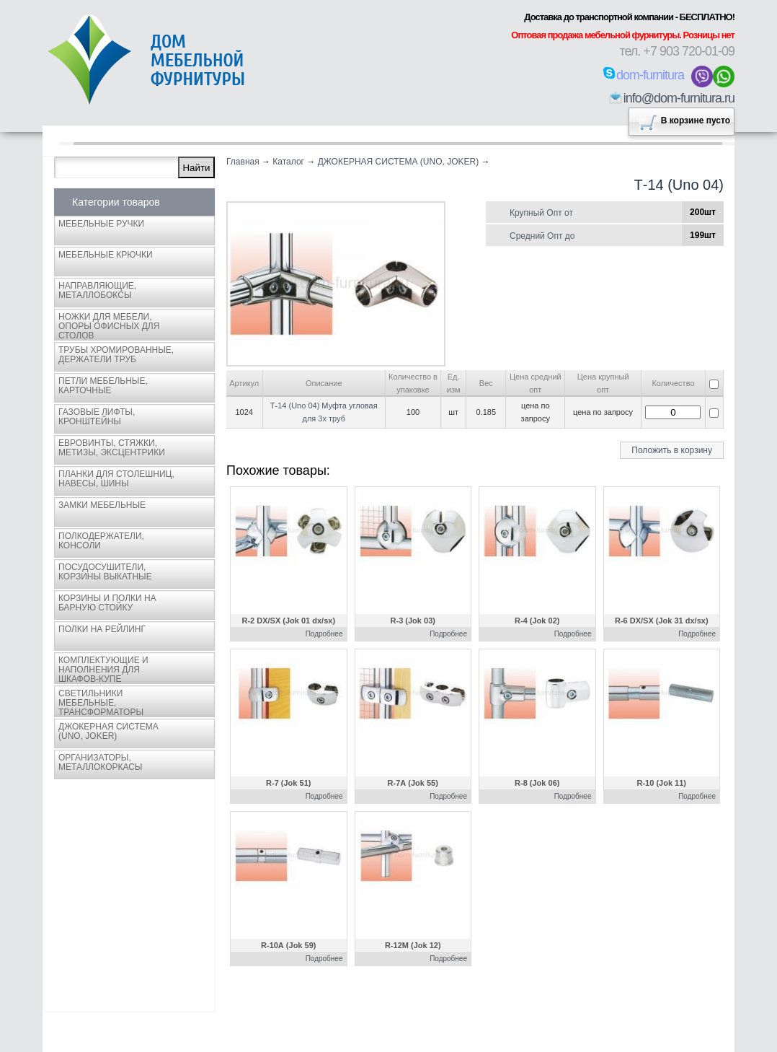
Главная (242, 162)
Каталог (288, 162)
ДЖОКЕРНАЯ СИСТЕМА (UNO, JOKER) (398, 162)
